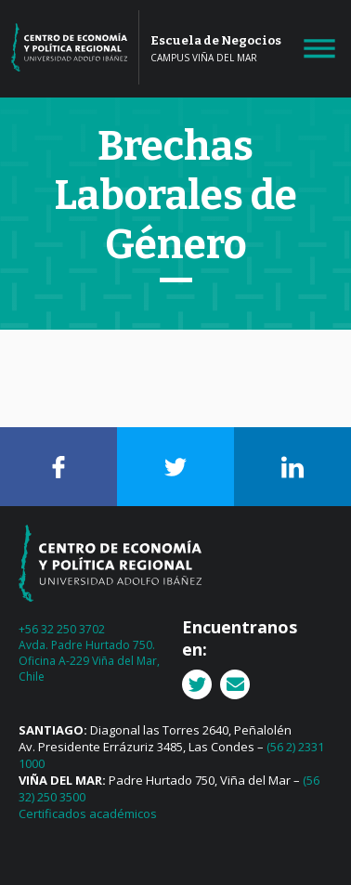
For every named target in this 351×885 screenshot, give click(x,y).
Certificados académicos (88, 813)
